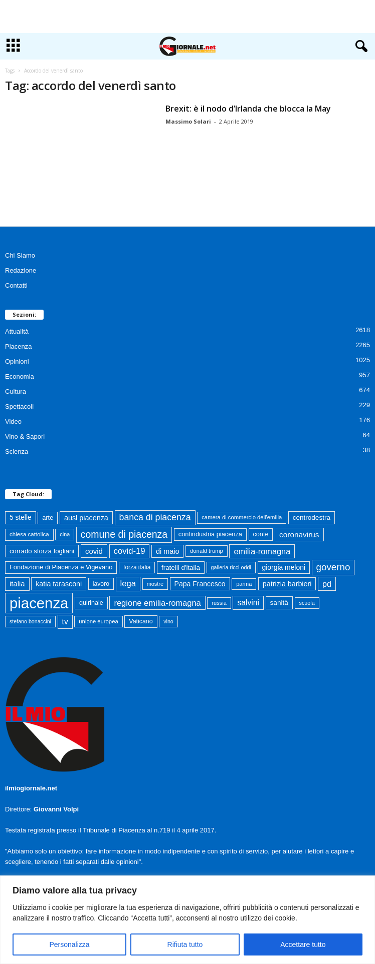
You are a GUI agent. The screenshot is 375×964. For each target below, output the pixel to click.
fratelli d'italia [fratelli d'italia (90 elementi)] (180, 567)
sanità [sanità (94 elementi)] (279, 602)
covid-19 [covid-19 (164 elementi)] (129, 551)
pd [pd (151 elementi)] (326, 583)
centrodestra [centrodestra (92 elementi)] (311, 517)
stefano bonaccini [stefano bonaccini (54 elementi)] (30, 621)
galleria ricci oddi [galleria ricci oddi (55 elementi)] (231, 567)
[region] (187, 919)
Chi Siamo (20, 255)
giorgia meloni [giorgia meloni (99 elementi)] (283, 567)
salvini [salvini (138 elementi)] (248, 602)
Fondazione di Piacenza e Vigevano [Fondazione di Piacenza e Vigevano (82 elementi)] (61, 567)
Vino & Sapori (25, 436)
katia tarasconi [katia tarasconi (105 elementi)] (59, 584)
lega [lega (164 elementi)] (128, 583)
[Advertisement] (187, 16)
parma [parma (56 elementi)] (244, 584)
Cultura (15, 391)
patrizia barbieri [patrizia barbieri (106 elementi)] (287, 584)
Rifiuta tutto (185, 944)
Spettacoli (19, 406)
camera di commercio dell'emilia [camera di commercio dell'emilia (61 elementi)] (242, 517)
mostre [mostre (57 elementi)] (155, 584)
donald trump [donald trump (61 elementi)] (206, 551)
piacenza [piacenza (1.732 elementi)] (39, 603)
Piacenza (18, 346)
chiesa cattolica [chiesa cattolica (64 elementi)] (29, 534)
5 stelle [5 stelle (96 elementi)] (21, 517)
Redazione (20, 270)
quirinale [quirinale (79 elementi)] (91, 602)
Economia (19, 376)
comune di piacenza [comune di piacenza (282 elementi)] (124, 534)
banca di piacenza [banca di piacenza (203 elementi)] (155, 517)
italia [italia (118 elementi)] (17, 584)
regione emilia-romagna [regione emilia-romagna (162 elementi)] (157, 602)
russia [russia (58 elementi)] (219, 603)
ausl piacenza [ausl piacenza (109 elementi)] (86, 518)
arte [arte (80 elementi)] (47, 517)
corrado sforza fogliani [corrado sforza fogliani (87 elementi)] (42, 551)
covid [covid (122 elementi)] (94, 551)
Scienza (16, 451)
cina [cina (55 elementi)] (65, 534)
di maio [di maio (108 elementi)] (167, 551)
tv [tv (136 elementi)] (65, 621)
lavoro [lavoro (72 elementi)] (101, 583)
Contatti (16, 285)
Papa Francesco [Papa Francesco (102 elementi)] (200, 584)
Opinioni (17, 361)
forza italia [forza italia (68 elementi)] (136, 567)
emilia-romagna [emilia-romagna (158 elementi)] (262, 551)
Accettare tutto (302, 944)
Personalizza (69, 944)
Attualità (17, 331)
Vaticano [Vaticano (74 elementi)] (140, 621)
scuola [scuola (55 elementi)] (307, 603)
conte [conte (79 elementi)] (261, 534)
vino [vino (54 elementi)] (168, 621)
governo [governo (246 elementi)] (333, 567)
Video (13, 421)
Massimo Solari (188, 121)
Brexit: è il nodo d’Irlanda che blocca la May (248, 108)
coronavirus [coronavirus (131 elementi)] (299, 534)
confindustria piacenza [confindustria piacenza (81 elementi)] (210, 534)
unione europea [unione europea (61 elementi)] (98, 621)
